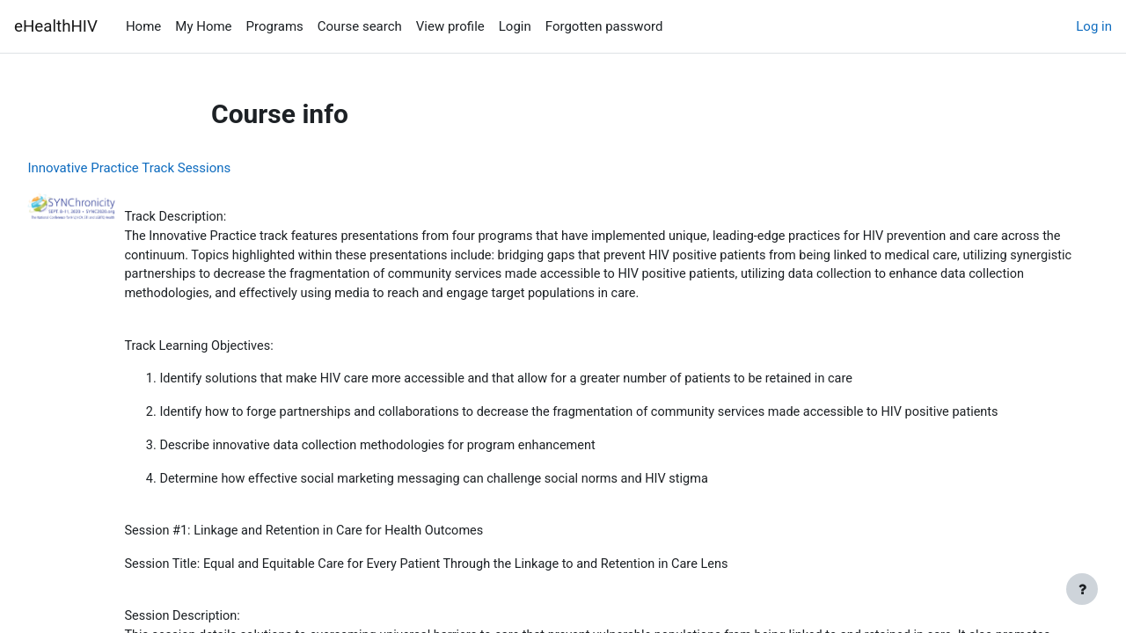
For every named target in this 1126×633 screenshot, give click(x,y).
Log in (1094, 26)
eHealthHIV (56, 26)
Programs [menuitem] (274, 26)
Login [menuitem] (515, 26)
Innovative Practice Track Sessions (168, 168)
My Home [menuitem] (203, 26)
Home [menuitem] (143, 26)
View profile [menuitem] (450, 26)
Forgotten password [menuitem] (604, 26)
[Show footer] (1082, 589)
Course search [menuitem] (360, 26)
